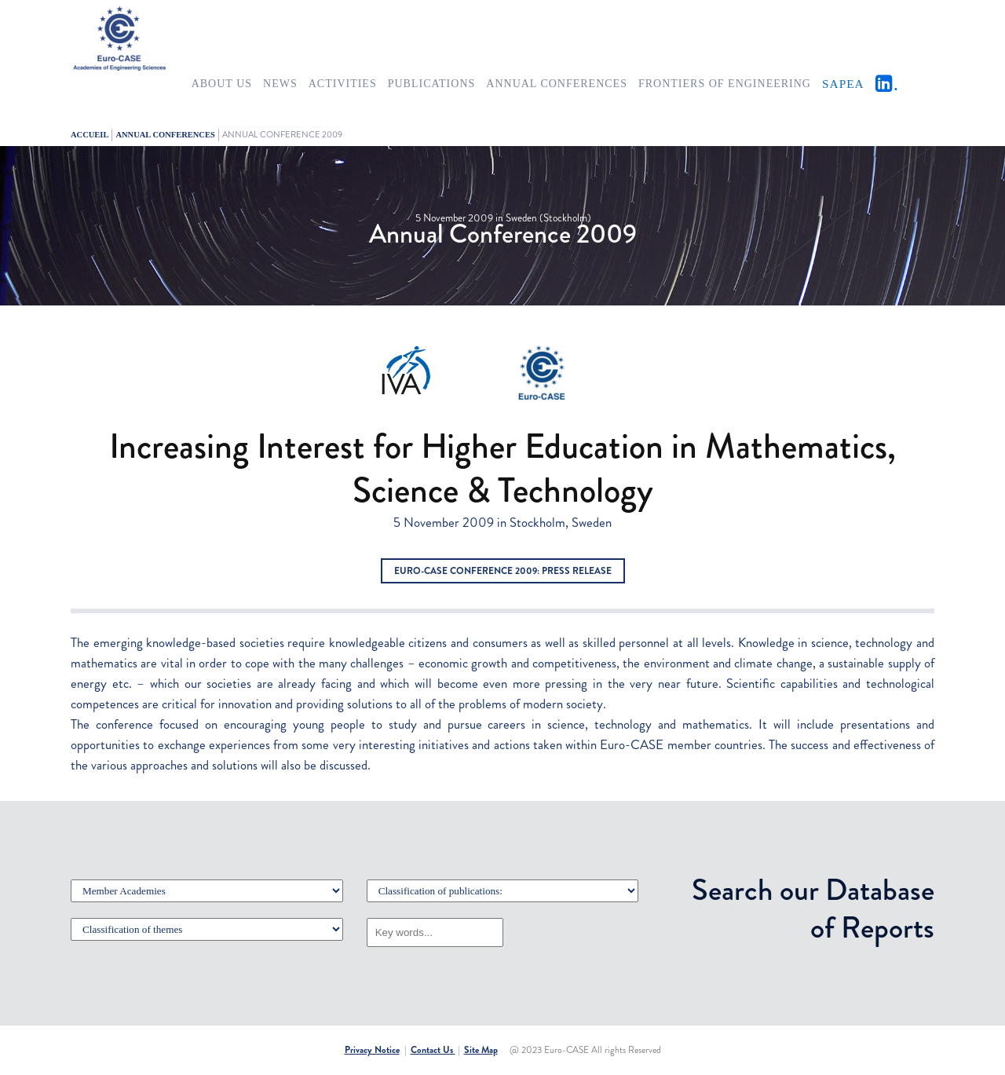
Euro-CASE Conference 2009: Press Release (503, 571)
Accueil (89, 134)
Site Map (481, 1050)
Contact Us (433, 1050)
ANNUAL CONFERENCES (164, 134)
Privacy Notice (372, 1050)
